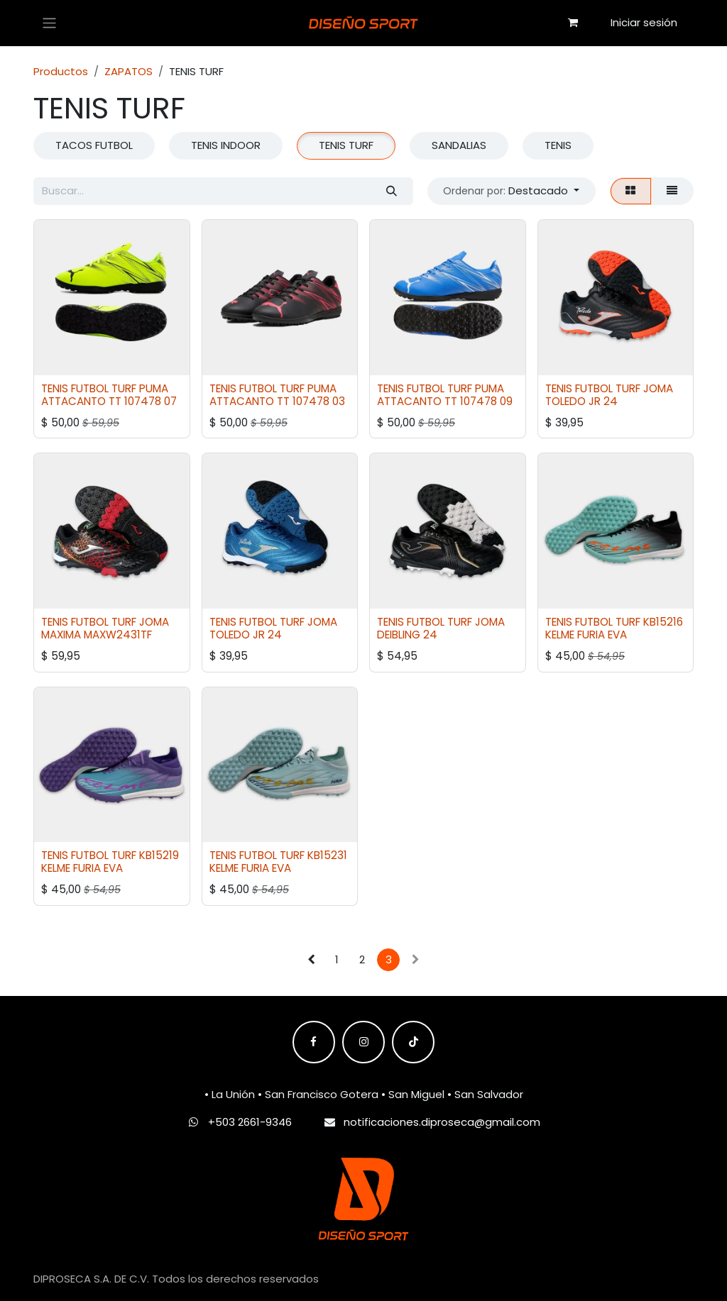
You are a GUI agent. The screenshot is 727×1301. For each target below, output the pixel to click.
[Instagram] (363, 1042)
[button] (511, 191)
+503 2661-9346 (250, 1121)
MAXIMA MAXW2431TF (96, 634)
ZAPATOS (128, 71)
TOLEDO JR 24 (581, 401)
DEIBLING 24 (407, 634)
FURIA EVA (602, 634)
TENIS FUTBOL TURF (88, 387)
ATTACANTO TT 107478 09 (445, 401)
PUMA (153, 387)
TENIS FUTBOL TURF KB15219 (110, 855)
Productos (60, 71)
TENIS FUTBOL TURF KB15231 (278, 855)
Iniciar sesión (644, 22)
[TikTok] (413, 1042)
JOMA (658, 387)
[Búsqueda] (391, 191)
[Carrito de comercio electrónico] (573, 23)
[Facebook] (314, 1042)
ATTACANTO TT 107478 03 (277, 401)
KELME (559, 634)
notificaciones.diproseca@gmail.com (442, 1121)
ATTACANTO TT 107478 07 (109, 401)
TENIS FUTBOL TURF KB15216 (614, 621)
